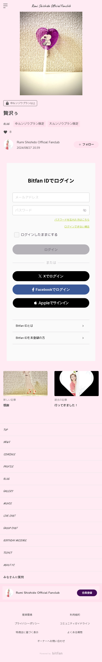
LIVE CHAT (9, 515)
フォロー (86, 144)
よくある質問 (74, 632)
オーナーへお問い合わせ (51, 641)
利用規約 (75, 614)
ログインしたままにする (39, 235)
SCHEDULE (9, 454)
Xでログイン (51, 276)
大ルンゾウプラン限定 (63, 124)
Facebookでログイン (51, 290)
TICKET (7, 552)
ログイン (95, 6)
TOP (5, 429)
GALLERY (8, 491)
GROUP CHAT (10, 528)
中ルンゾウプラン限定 (29, 124)
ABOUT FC (8, 565)
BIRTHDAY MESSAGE (14, 540)
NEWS (6, 442)
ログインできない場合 (76, 226)
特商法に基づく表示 (27, 632)
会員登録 (87, 593)
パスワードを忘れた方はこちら (71, 219)
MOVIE (7, 503)
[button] (51, 303)
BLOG (6, 124)
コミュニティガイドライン (75, 623)
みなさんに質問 (13, 577)
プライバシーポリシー (27, 623)
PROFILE (8, 466)
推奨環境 (27, 614)
